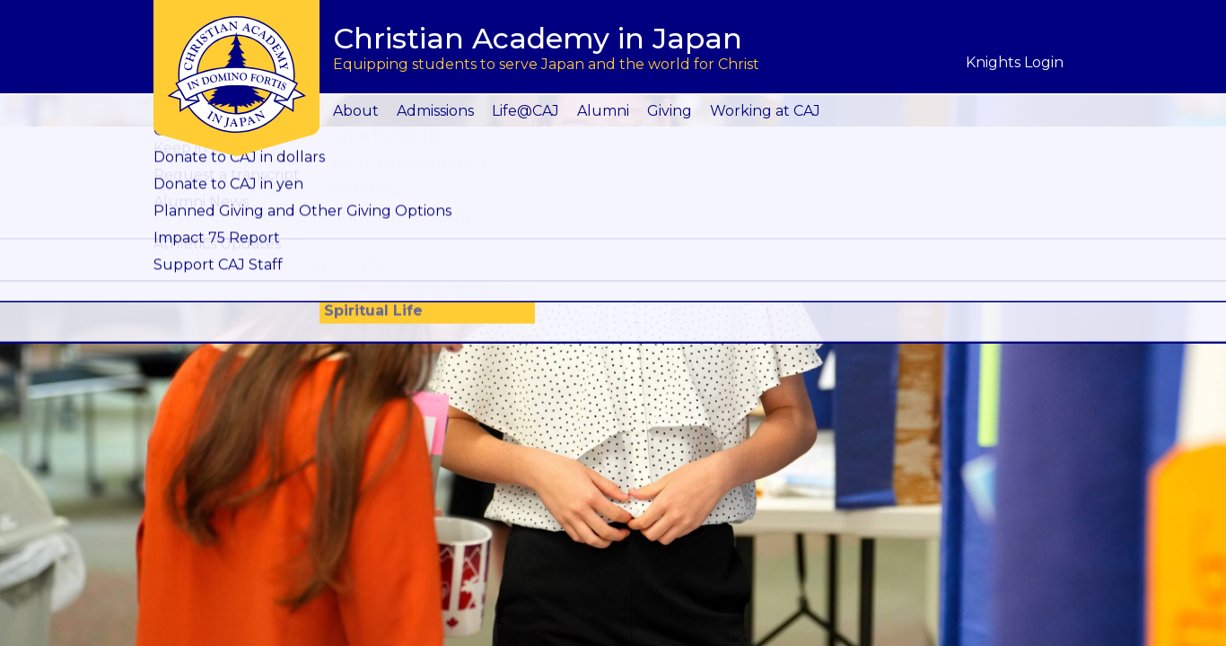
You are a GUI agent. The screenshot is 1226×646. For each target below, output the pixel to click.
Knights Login (1015, 62)
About (356, 110)
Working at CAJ (765, 110)
